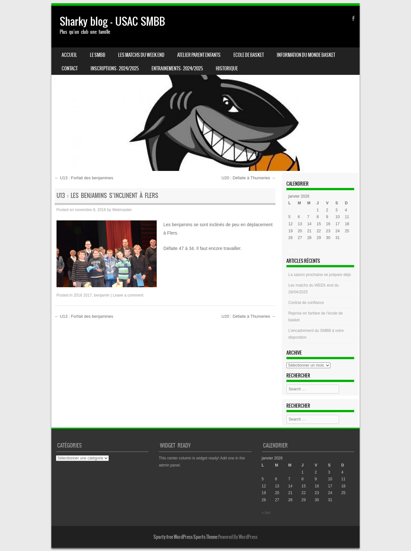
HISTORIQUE (227, 68)
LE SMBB (97, 54)
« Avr (292, 250)
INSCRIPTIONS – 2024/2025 (115, 68)
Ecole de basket (248, 54)
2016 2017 (83, 295)
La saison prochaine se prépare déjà (319, 274)
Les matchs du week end (141, 54)
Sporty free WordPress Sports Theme (185, 536)
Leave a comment (128, 295)
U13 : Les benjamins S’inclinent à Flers (107, 195)
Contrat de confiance (306, 302)
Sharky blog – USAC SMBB (112, 21)
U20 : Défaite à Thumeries (248, 177)
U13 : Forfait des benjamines (84, 177)
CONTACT (70, 68)
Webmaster (122, 210)
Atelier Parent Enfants (199, 54)
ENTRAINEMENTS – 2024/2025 (177, 68)
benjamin (102, 295)
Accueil (69, 54)
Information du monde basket (306, 54)
